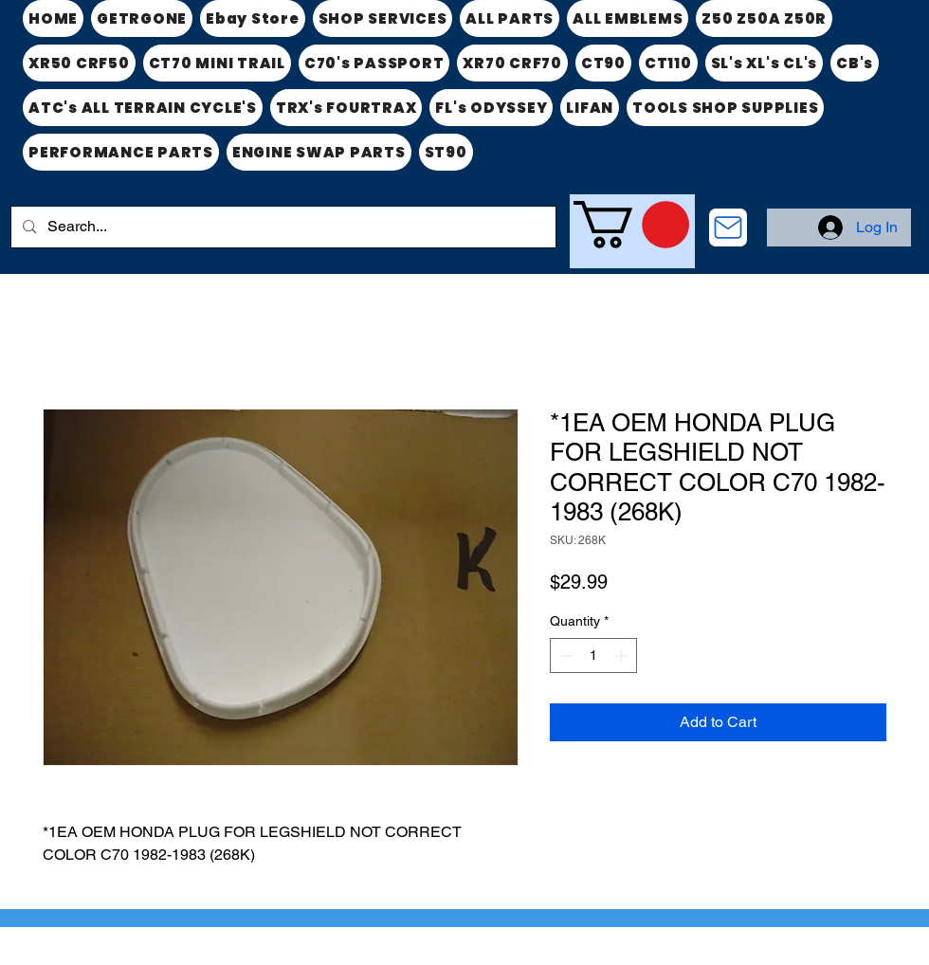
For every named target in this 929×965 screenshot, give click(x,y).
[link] (631, 224)
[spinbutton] (593, 655)
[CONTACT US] (728, 227)
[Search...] (281, 227)
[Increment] (622, 655)
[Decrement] (564, 655)
